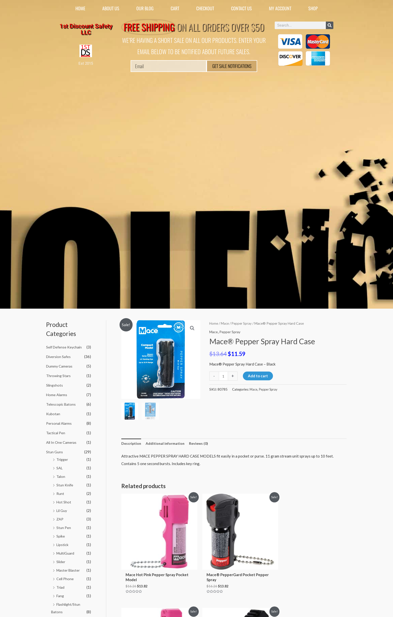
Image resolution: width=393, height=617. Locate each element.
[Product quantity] (224, 376)
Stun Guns (54, 451)
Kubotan (53, 413)
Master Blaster (69, 568)
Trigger (62, 458)
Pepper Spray (242, 323)
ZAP (60, 517)
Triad (60, 585)
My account (280, 8)
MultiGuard (66, 551)
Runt (60, 492)
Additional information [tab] (167, 443)
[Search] (329, 25)
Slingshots (55, 385)
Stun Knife (65, 484)
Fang (60, 594)
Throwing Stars (59, 375)
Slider (61, 560)
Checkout (205, 8)
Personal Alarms (59, 422)
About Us (110, 8)
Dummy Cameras (60, 366)
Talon (61, 475)
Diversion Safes (59, 356)
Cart (175, 8)
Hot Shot (63, 501)
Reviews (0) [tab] (201, 443)
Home (80, 8)
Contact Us (241, 8)
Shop (313, 8)
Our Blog (145, 8)
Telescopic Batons (61, 403)
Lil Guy (62, 509)
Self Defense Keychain (65, 347)
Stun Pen (63, 526)
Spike (60, 535)
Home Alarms (57, 394)
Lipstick (62, 543)
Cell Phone (65, 577)
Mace (225, 323)
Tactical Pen (56, 432)
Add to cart (258, 376)
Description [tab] (131, 443)
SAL (59, 467)
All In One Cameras (62, 441)
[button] (192, 328)
